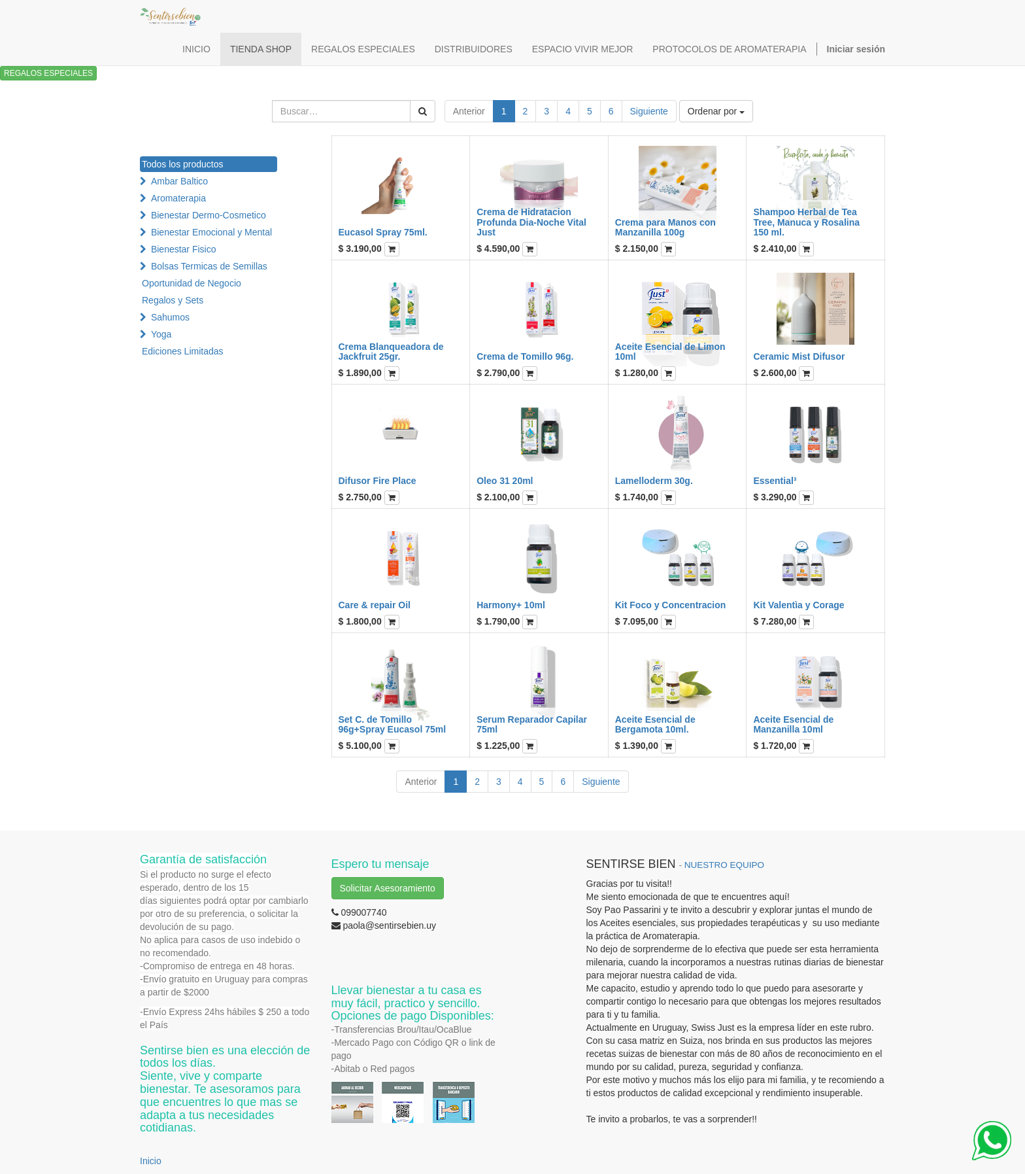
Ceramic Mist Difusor (799, 356)
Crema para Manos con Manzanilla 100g (665, 227)
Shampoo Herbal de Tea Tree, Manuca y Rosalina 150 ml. (806, 222)
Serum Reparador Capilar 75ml (532, 724)
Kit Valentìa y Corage (798, 605)
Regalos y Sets (172, 300)
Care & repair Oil (375, 605)
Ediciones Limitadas (183, 351)
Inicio (150, 1161)
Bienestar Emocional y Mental (211, 232)
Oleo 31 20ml (505, 480)
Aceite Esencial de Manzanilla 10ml (793, 724)
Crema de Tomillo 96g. (525, 356)
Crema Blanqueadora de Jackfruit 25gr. (391, 351)
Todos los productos (183, 164)
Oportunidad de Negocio (191, 283)
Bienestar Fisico (183, 249)
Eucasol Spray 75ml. (383, 232)
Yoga (161, 334)
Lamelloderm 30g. (654, 480)
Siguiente (649, 111)
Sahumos (170, 317)
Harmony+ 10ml (511, 605)
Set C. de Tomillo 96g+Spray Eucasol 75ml (392, 724)
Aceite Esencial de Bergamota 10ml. (655, 724)
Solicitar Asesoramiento (387, 888)
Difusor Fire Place (377, 480)
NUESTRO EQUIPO (724, 865)
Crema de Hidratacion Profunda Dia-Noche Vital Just (531, 222)
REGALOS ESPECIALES (48, 73)
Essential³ (774, 480)
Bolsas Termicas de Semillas (209, 266)
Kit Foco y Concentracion (670, 605)
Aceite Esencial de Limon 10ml (670, 351)
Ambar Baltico (179, 181)
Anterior (469, 111)
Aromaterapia (178, 198)
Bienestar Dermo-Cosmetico (208, 215)
